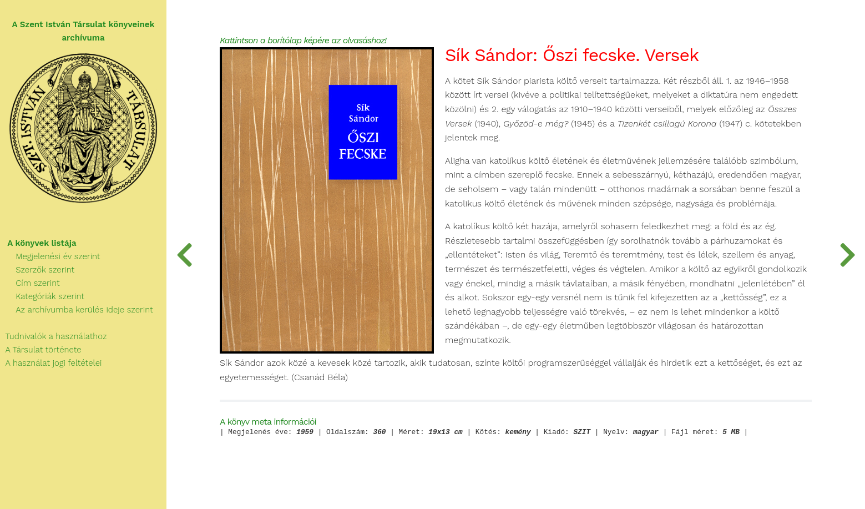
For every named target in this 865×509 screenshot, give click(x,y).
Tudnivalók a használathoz (53, 336)
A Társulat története (41, 350)
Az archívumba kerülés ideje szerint (76, 310)
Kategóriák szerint (42, 296)
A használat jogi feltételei (51, 363)
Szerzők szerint (37, 270)
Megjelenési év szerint (50, 256)
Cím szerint (30, 283)
